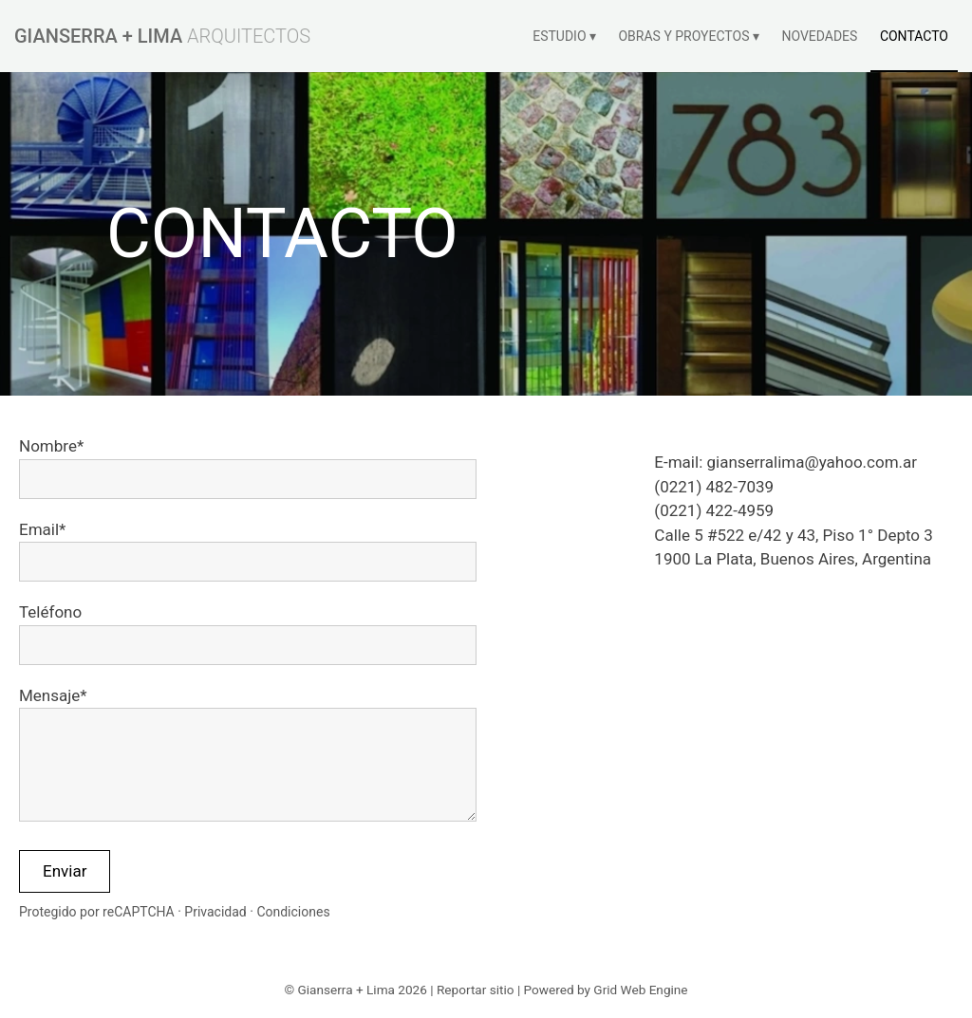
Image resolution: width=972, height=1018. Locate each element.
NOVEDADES (819, 36)
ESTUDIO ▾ (564, 36)
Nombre (48, 445)
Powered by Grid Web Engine (606, 989)
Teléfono (50, 611)
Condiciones (292, 911)
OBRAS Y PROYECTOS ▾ (688, 36)
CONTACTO (914, 36)
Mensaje (49, 695)
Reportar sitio (475, 989)
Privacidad (215, 911)
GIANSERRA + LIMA (98, 36)
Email (39, 529)
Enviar (64, 870)
